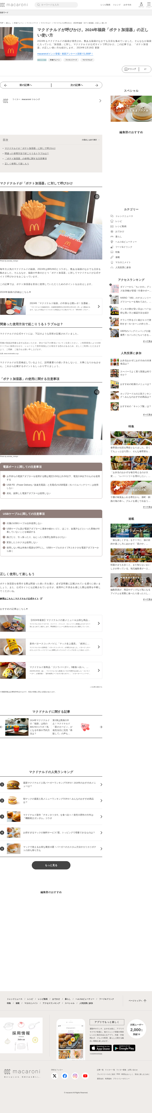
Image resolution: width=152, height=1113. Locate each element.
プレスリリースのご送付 (106, 1074)
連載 (17, 1003)
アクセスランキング (51, 1003)
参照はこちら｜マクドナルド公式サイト (19, 598)
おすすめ (127, 5)
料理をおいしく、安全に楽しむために (135, 1074)
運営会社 (100, 1079)
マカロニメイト (31, 1003)
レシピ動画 (105, 5)
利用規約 (108, 1079)
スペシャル (69, 1003)
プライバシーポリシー (121, 1079)
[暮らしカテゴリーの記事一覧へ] (41, 60)
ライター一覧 (110, 1070)
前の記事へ (25, 85)
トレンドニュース (14, 999)
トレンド (117, 5)
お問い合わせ (133, 1070)
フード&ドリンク (106, 999)
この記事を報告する (96, 687)
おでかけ (56, 999)
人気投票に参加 (86, 1003)
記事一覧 (100, 1070)
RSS (118, 1074)
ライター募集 (121, 1070)
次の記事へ (76, 85)
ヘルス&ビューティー (84, 999)
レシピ (30, 999)
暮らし (68, 999)
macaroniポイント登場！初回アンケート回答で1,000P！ (65, 54)
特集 (9, 1003)
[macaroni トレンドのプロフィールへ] (51, 100)
